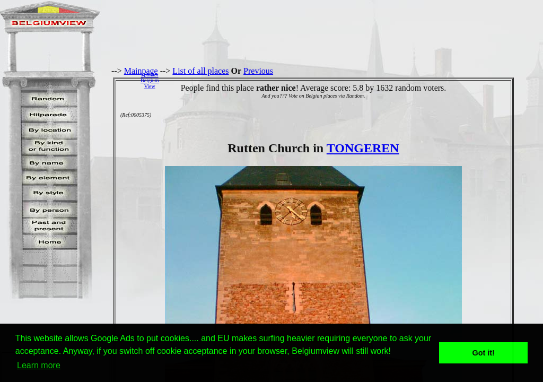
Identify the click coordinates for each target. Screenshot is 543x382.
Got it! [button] (483, 353)
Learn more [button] (38, 365)
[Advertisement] (353, 80)
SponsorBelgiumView (150, 80)
